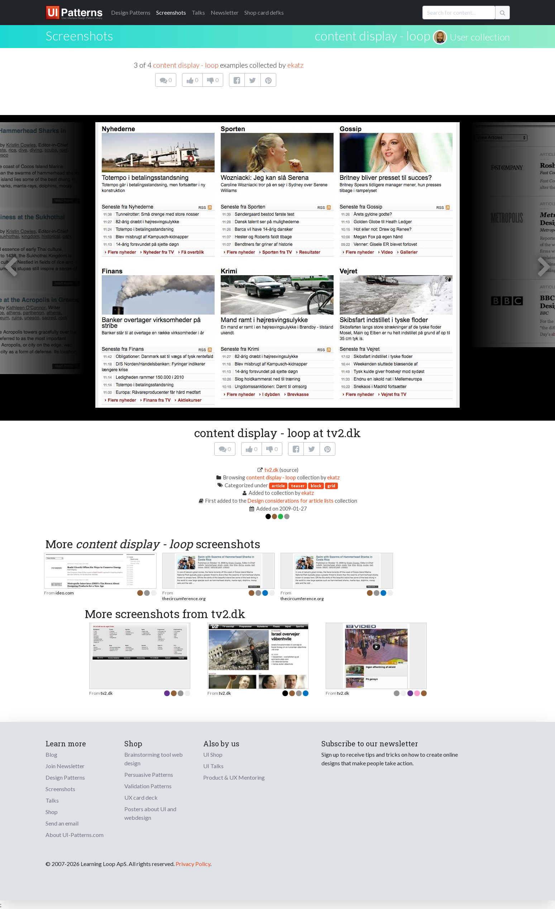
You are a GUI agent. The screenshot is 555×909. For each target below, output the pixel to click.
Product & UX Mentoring (234, 777)
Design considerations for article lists (291, 501)
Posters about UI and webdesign (150, 813)
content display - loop (372, 35)
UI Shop (213, 754)
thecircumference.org (183, 598)
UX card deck (141, 797)
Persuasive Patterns (148, 774)
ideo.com (65, 592)
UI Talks (213, 765)
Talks (198, 12)
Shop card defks (264, 12)
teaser (298, 485)
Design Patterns (65, 777)
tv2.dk (271, 470)
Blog (51, 754)
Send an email (62, 823)
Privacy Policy (193, 863)
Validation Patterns (148, 786)
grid (331, 485)
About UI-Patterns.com (75, 834)
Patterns (130, 12)
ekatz (295, 65)
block (316, 485)
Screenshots (171, 12)
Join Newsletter (65, 765)
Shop (52, 811)
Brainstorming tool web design (153, 758)
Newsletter (225, 12)
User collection (480, 37)
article (278, 485)
